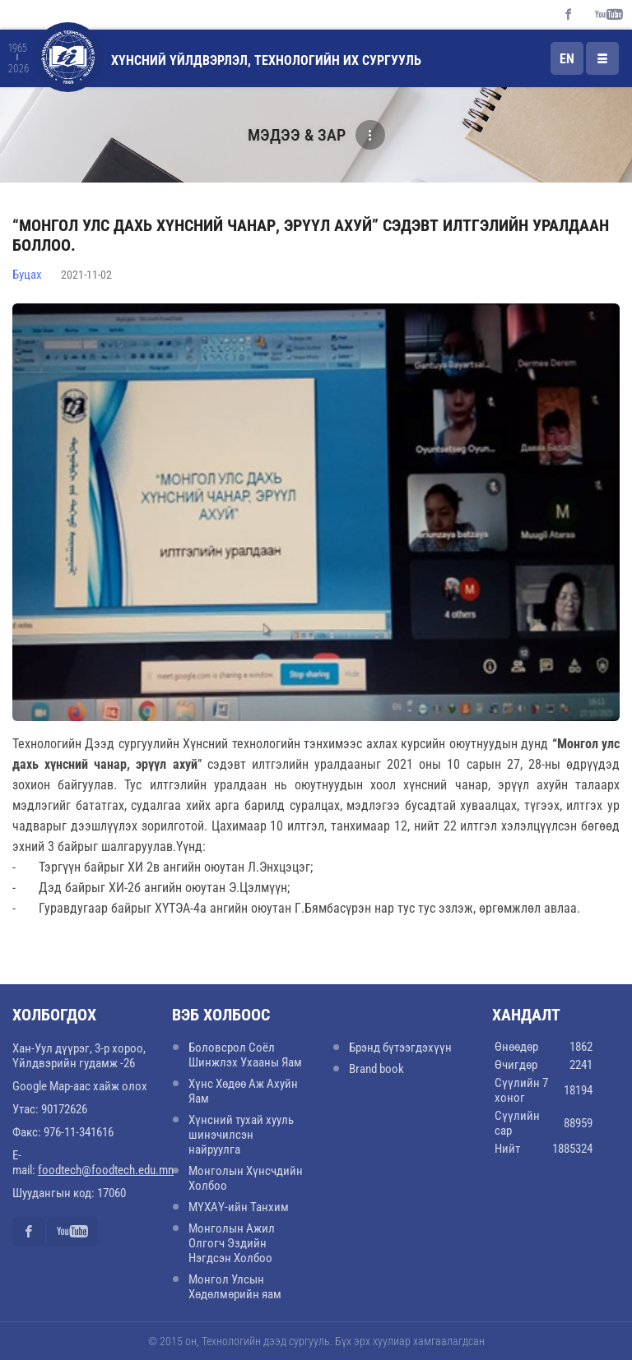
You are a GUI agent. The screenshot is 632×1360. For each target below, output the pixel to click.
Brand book (376, 1069)
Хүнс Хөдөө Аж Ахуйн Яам (243, 1091)
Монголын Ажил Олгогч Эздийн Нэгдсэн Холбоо (231, 1243)
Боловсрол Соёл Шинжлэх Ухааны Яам (245, 1055)
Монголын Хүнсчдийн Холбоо (245, 1178)
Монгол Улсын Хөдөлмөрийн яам (234, 1287)
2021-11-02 (86, 274)
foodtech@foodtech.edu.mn (106, 1170)
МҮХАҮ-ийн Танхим (238, 1207)
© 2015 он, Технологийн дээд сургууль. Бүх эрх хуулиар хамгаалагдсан (316, 1341)
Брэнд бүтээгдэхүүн (400, 1047)
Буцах (27, 274)
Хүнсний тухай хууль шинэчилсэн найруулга (241, 1135)
